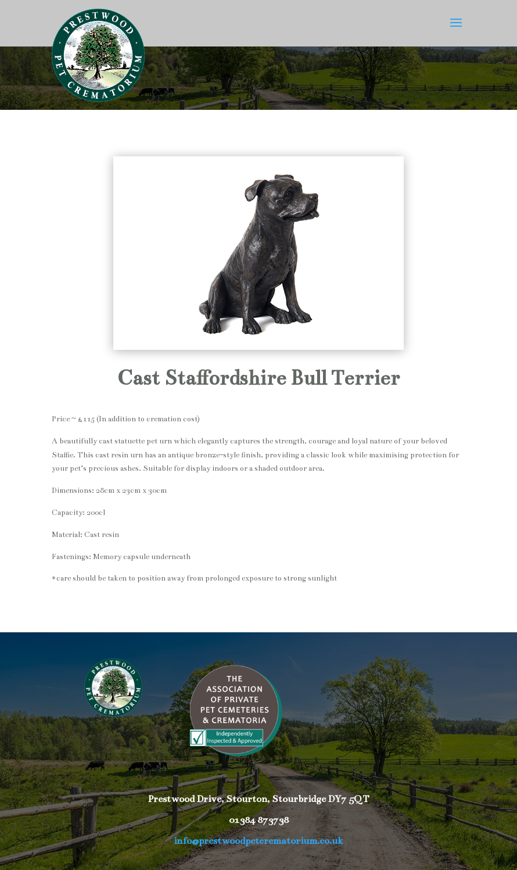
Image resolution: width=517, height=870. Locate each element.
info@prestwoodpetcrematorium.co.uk (258, 841)
